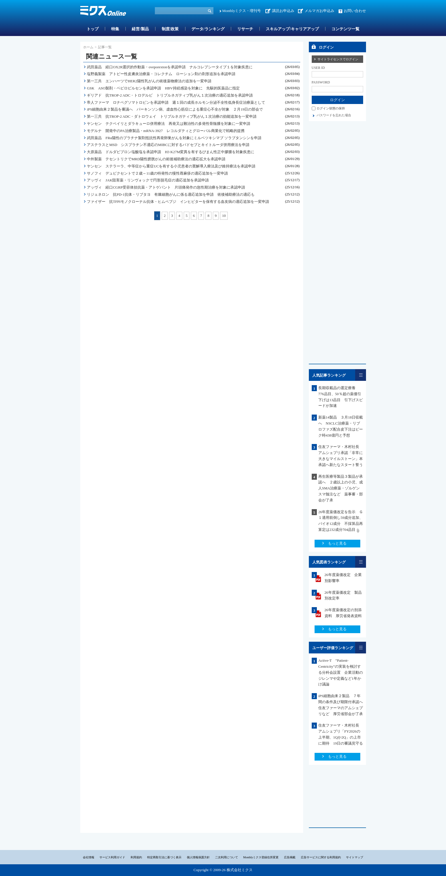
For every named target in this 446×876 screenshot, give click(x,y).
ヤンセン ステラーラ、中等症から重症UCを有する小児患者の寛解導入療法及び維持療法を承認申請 (171, 166)
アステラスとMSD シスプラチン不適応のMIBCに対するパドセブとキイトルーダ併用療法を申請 (168, 145)
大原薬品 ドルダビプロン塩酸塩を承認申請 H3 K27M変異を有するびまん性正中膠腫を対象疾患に (170, 152)
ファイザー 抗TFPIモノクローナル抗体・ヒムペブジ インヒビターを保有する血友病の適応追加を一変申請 (178, 201)
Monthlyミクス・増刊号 (241, 11)
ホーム (88, 47)
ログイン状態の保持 (331, 108)
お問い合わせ (355, 11)
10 (224, 215)
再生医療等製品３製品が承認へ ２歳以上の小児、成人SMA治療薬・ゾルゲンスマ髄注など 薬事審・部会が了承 (340, 488)
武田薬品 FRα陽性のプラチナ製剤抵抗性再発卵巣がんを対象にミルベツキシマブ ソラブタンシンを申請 (174, 138)
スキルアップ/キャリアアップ (292, 29)
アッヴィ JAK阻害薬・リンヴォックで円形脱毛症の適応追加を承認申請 (148, 180)
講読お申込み (283, 11)
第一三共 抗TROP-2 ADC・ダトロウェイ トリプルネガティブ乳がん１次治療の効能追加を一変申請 (172, 116)
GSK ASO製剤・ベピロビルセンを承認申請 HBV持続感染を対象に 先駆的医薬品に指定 (163, 88)
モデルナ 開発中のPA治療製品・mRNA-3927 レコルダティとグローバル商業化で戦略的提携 (165, 131)
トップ (93, 29)
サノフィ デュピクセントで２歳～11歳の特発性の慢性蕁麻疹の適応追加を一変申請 (157, 173)
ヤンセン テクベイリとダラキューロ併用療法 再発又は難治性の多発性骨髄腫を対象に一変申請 (168, 123)
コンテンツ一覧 (345, 29)
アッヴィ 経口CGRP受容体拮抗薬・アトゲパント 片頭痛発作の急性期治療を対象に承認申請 (166, 187)
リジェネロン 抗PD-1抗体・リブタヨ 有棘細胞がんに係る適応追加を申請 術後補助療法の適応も (170, 194)
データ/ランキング (208, 29)
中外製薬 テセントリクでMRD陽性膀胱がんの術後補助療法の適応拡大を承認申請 (156, 159)
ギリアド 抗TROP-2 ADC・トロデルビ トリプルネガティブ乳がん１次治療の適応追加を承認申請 (170, 95)
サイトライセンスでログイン (337, 59)
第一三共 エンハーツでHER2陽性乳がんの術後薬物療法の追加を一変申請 (149, 81)
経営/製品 (140, 29)
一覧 (360, 375)
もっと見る (337, 543)
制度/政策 (170, 29)
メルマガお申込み (319, 11)
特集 (115, 29)
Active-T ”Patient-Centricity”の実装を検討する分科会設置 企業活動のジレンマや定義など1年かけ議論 (340, 672)
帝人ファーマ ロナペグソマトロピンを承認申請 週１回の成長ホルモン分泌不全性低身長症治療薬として (176, 102)
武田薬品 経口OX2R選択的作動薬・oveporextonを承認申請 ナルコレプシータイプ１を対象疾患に (170, 67)
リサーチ (245, 29)
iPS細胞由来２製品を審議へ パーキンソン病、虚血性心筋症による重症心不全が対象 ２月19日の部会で (175, 109)
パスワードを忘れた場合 (334, 115)
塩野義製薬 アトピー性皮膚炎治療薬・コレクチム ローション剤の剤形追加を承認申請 (161, 74)
